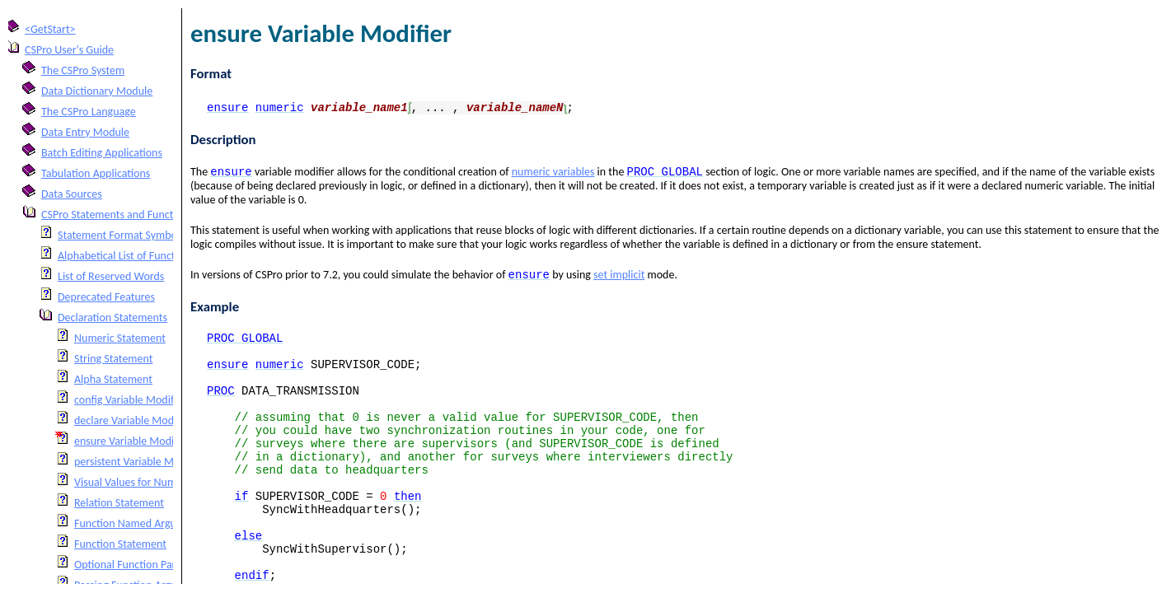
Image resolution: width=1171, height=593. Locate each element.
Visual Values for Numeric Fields (148, 482)
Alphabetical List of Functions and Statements (164, 256)
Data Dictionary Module (96, 91)
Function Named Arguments (139, 523)
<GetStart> (50, 29)
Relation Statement (119, 503)
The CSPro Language (88, 112)
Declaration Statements (112, 318)
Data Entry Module (85, 132)
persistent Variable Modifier (139, 462)
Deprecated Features (106, 297)
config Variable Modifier (130, 400)
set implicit (618, 278)
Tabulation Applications (95, 173)
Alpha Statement (113, 379)
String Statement (113, 359)
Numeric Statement (120, 338)
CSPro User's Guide (69, 50)
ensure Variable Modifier (132, 441)
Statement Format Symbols (121, 235)
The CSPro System (82, 70)
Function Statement (120, 544)
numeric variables (553, 173)
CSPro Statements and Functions (117, 215)
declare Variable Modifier (133, 420)
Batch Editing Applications (101, 153)
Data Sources (71, 194)
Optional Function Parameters (144, 565)
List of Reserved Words (111, 276)
